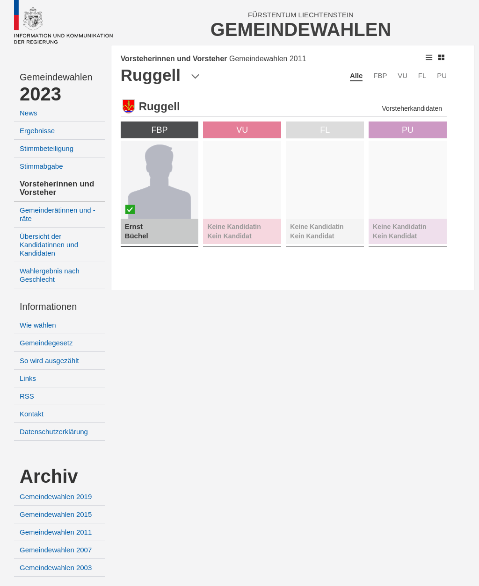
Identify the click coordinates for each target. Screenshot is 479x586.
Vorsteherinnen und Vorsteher (57, 188)
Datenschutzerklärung (54, 432)
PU (442, 75)
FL (422, 75)
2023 (40, 94)
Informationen (48, 306)
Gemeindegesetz (46, 343)
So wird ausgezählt (49, 360)
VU (402, 75)
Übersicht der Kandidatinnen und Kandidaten (49, 244)
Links (28, 378)
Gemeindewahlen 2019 (56, 496)
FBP (380, 75)
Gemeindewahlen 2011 (56, 532)
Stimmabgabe (41, 166)
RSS (27, 396)
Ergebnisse (37, 131)
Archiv (49, 476)
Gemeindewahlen (56, 77)
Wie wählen (38, 325)
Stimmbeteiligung (46, 148)
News (28, 113)
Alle (356, 75)
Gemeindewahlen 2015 (56, 514)
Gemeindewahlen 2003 (56, 568)
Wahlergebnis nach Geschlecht (50, 275)
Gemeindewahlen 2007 (56, 550)
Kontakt (32, 414)
